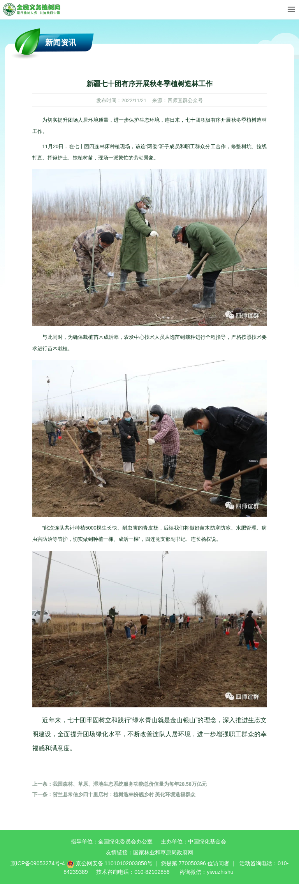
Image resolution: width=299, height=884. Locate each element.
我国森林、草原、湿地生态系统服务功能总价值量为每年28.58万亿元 (119, 784)
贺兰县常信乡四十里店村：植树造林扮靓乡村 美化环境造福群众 (114, 794)
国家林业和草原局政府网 (163, 852)
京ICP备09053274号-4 (38, 863)
